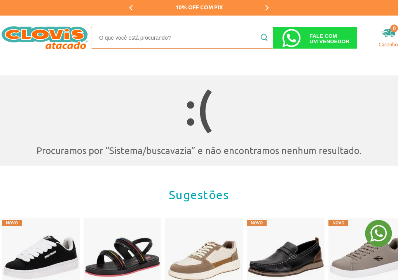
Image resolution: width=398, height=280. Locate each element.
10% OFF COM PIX (199, 7)
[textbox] (182, 38)
